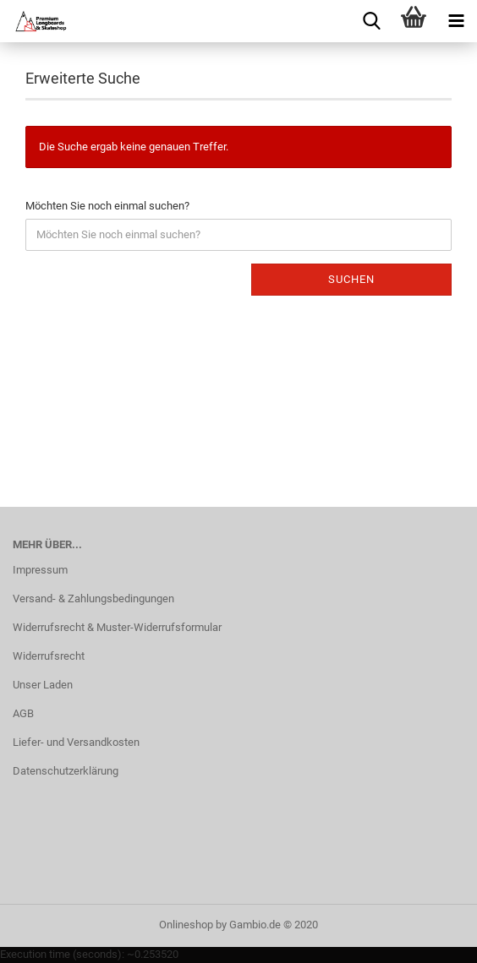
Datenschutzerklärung (65, 770)
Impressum (40, 569)
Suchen (351, 279)
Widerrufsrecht (49, 656)
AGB (23, 713)
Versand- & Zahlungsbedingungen (93, 598)
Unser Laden (43, 684)
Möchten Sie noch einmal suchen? (107, 205)
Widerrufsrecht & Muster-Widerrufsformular (117, 627)
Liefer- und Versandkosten (76, 742)
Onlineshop (186, 924)
